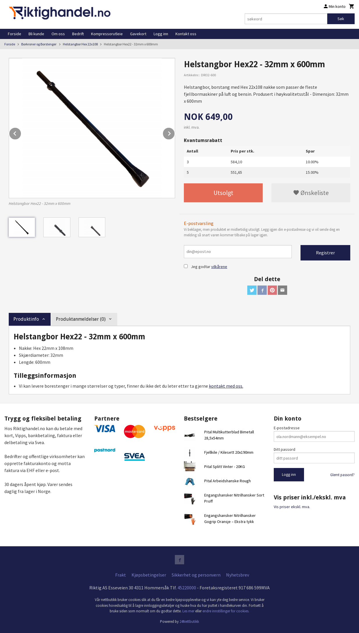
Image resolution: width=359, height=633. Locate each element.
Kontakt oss (185, 33)
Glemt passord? (342, 474)
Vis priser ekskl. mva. (292, 506)
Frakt (120, 575)
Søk (340, 18)
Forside (14, 33)
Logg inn (161, 33)
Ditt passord (284, 449)
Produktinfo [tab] (26, 319)
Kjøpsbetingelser (148, 575)
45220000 (186, 588)
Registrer (325, 253)
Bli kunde (36, 33)
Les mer (188, 611)
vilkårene (219, 266)
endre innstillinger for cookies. (225, 611)
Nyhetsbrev (237, 575)
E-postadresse (287, 427)
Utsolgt (223, 193)
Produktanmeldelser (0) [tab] (81, 319)
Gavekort (138, 33)
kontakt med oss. (226, 386)
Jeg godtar (200, 266)
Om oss (58, 33)
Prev (21, 132)
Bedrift (78, 33)
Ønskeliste (311, 193)
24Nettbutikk (189, 621)
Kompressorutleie (107, 33)
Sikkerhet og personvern (196, 575)
